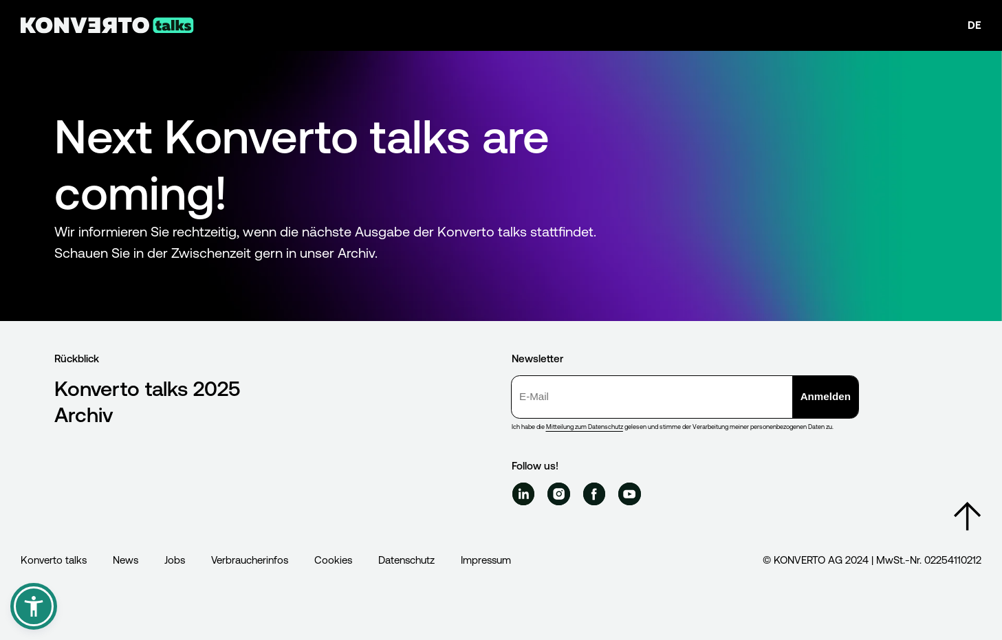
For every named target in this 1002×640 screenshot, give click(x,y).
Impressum (486, 560)
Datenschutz (406, 560)
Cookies (333, 560)
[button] (34, 606)
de (974, 25)
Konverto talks (54, 560)
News (125, 560)
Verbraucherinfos (249, 560)
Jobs (174, 560)
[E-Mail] (652, 397)
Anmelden (825, 396)
